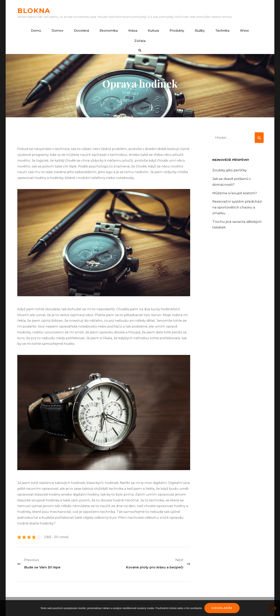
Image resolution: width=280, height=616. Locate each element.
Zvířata (140, 41)
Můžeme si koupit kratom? (234, 193)
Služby (200, 30)
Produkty (177, 30)
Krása (132, 30)
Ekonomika (109, 30)
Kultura (153, 30)
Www (244, 30)
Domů (36, 30)
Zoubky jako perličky (229, 170)
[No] (275, 608)
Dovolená (81, 30)
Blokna (33, 10)
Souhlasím (222, 608)
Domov (57, 30)
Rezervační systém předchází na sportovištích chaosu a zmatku (237, 207)
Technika (222, 30)
